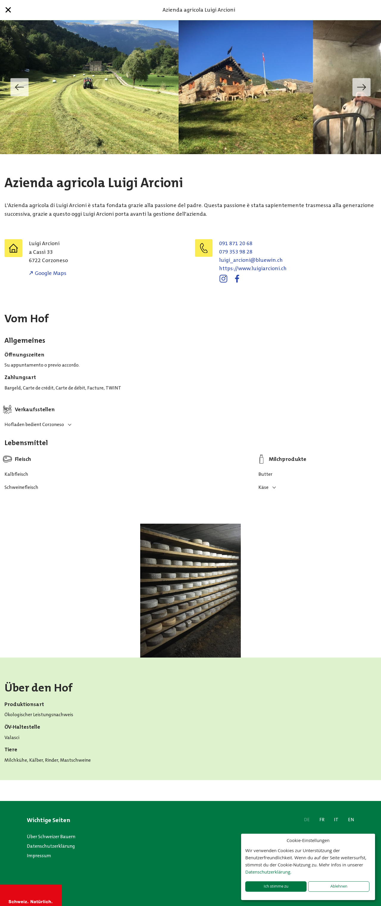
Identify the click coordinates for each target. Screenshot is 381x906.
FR (321, 819)
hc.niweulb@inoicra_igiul (251, 260)
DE (307, 819)
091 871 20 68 (235, 243)
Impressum (39, 855)
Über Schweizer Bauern (51, 836)
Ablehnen (338, 886)
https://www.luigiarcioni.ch (253, 268)
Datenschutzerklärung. (268, 872)
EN (351, 819)
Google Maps (50, 273)
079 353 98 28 (235, 251)
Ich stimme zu (276, 886)
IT (336, 819)
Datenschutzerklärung (51, 846)
